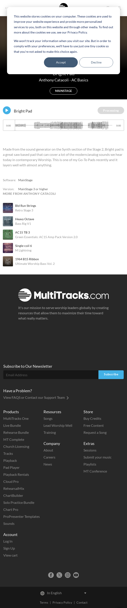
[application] (63, 127)
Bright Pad (23, 111)
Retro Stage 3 (24, 210)
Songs (48, 418)
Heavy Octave (24, 219)
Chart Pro (10, 509)
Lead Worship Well (58, 425)
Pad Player (11, 467)
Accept (61, 62)
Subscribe (111, 374)
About (48, 450)
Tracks (8, 453)
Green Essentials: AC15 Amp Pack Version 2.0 (46, 237)
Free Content (93, 425)
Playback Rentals (16, 474)
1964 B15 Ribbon (27, 259)
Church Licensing (16, 446)
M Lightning (23, 250)
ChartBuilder (13, 495)
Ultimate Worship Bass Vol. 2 (35, 263)
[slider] (63, 125)
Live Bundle (12, 425)
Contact (81, 602)
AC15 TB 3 (22, 232)
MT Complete (13, 439)
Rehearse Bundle (16, 432)
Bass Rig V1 (23, 223)
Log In (8, 541)
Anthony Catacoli (54, 79)
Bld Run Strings (25, 205)
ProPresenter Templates (21, 516)
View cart (10, 555)
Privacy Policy (62, 602)
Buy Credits (92, 418)
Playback (10, 460)
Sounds (9, 523)
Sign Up (9, 548)
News (48, 464)
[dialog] (63, 40)
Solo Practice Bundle (18, 502)
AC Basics (79, 79)
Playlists (89, 464)
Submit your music (97, 457)
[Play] (7, 110)
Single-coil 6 (23, 246)
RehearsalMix (13, 488)
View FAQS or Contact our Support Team (36, 397)
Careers (49, 457)
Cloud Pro (11, 481)
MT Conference (95, 471)
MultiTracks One (16, 418)
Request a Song (95, 432)
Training (50, 432)
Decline (96, 62)
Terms (44, 602)
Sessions (89, 450)
